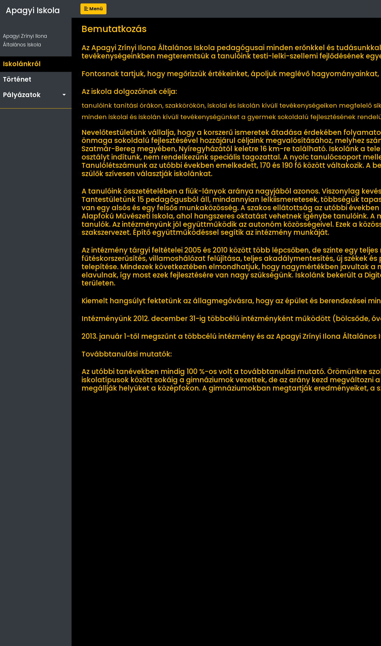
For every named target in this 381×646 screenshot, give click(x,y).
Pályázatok (22, 94)
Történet (17, 79)
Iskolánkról (22, 63)
